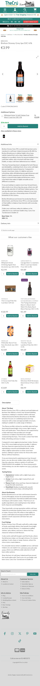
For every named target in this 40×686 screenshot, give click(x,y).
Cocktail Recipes (6, 598)
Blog (3, 595)
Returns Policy (25, 588)
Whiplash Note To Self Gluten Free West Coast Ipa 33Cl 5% (21, 116)
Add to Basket (22, 126)
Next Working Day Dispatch (20, 26)
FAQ (3, 602)
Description (6, 402)
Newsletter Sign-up (26, 584)
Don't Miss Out (30, 22)
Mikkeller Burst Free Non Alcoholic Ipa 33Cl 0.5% (9, 345)
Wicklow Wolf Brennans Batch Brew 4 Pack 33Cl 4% (30, 383)
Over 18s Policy (25, 598)
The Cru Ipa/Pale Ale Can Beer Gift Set (8, 302)
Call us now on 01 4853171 (20, 658)
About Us (4, 581)
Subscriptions (25, 581)
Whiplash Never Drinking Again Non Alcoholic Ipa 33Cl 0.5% (10, 265)
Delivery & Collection (27, 586)
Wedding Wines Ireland (8, 600)
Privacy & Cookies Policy (28, 600)
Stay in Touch (5, 571)
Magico (14, 675)
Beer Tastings (5, 605)
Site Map (4, 607)
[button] (37, 57)
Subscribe (33, 574)
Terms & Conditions (26, 595)
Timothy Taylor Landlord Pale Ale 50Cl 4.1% (29, 345)
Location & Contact (7, 584)
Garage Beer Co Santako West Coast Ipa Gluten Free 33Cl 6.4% (30, 265)
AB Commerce (28, 675)
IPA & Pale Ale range (20, 187)
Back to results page (8, 230)
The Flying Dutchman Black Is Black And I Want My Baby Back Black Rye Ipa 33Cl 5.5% (30, 306)
